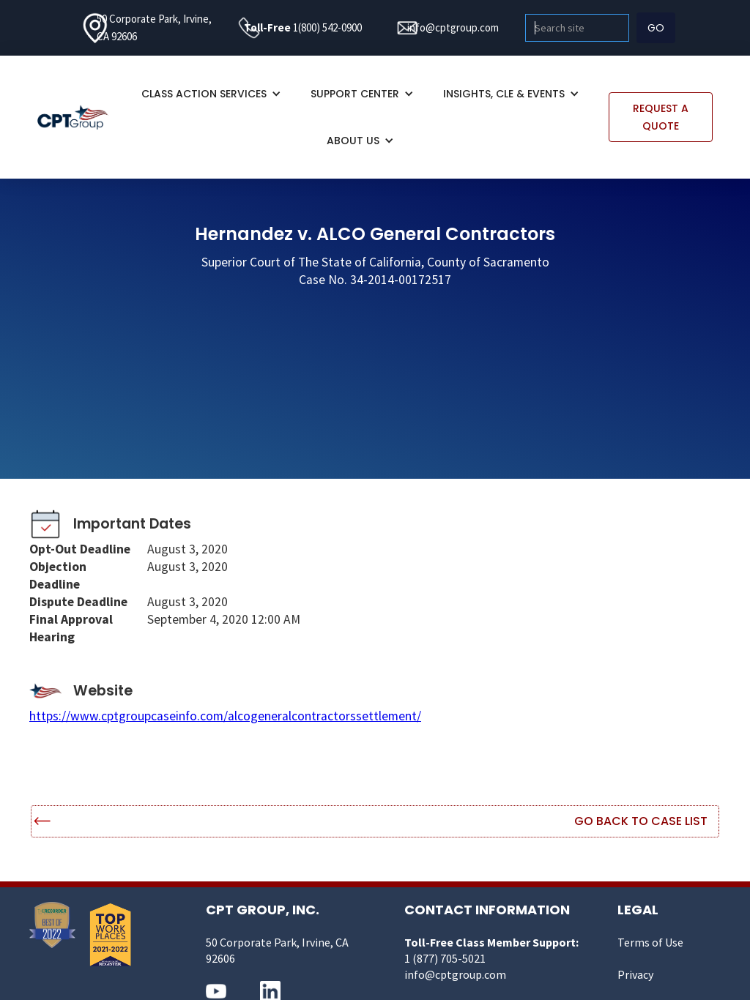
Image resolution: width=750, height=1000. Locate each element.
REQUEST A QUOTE (660, 117)
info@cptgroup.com (453, 27)
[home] (80, 117)
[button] (211, 93)
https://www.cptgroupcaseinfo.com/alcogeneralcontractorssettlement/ (225, 716)
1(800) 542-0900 (327, 27)
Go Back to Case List (641, 821)
